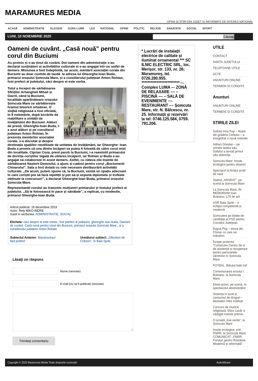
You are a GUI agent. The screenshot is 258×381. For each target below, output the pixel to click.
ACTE (217, 74)
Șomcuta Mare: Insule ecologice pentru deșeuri (229, 162)
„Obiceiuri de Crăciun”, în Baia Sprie (102, 239)
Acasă (13, 28)
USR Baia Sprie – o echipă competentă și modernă (227, 206)
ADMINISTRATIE (33, 28)
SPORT (207, 28)
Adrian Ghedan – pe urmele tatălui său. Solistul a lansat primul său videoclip (228, 150)
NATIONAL (107, 28)
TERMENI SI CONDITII (228, 86)
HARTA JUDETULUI (226, 62)
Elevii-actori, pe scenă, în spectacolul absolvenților (229, 286)
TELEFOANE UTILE (226, 68)
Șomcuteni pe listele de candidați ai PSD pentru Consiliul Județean (228, 219)
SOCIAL (192, 28)
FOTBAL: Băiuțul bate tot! (230, 265)
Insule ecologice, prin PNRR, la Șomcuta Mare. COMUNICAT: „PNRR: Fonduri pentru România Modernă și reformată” (230, 337)
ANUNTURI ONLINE (226, 80)
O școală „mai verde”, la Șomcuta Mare (229, 321)
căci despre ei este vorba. (41, 222)
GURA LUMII (76, 28)
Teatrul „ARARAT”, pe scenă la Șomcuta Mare (228, 181)
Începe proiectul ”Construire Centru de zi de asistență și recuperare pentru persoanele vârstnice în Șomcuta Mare (230, 250)
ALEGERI (56, 28)
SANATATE (174, 28)
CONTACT (220, 56)
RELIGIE (155, 28)
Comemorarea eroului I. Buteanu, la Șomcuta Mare (228, 275)
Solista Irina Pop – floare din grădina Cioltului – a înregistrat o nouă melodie (230, 135)
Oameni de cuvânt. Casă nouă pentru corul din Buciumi (70, 223)
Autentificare (223, 370)
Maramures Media (43, 12)
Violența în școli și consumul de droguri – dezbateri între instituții (228, 297)
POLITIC (139, 28)
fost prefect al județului (74, 222)
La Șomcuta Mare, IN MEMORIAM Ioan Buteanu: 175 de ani (227, 193)
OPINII (124, 28)
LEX (92, 28)
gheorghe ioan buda (104, 222)
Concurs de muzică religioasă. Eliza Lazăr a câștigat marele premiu (229, 310)
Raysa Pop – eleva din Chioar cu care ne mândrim (228, 232)
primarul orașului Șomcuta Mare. (95, 225)
